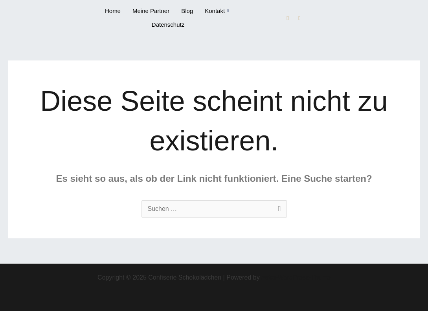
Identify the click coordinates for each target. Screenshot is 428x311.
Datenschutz (168, 24)
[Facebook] (287, 18)
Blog (187, 10)
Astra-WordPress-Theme (296, 277)
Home (113, 10)
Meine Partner (150, 10)
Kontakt (217, 11)
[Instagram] (299, 18)
